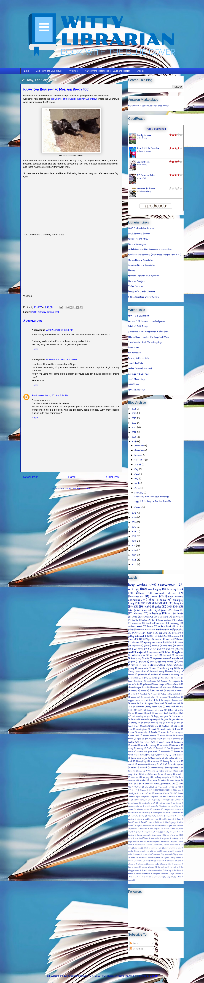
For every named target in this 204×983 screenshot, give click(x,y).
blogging (178, 603)
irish (168, 648)
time (143, 870)
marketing (166, 674)
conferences (137, 632)
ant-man (172, 796)
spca (154, 668)
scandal (130, 861)
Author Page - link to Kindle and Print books (148, 105)
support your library (137, 700)
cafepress (167, 687)
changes (150, 709)
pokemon (147, 684)
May (137, 478)
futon (166, 822)
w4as (163, 780)
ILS (173, 793)
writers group (166, 668)
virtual (138, 873)
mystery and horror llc (154, 642)
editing (140, 748)
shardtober (150, 861)
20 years (143, 790)
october (131, 851)
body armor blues (162, 741)
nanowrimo (166, 584)
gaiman (177, 748)
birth (140, 709)
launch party (155, 832)
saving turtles (176, 857)
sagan (166, 857)
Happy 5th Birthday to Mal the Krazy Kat (152, 501)
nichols (146, 848)
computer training (148, 745)
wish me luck (174, 703)
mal (57, 312)
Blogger (154, 975)
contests (136, 645)
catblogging (154, 589)
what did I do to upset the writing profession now (151, 783)
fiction (150, 626)
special (169, 861)
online (133, 767)
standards (131, 864)
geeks (158, 607)
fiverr (130, 822)
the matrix (174, 867)
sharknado (160, 861)
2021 (134, 432)
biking (179, 800)
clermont (167, 655)
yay (139, 786)
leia (180, 832)
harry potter (177, 716)
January (139, 507)
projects (141, 652)
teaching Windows (148, 867)
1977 (129, 790)
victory (145, 677)
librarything (141, 761)
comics (131, 639)
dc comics (164, 745)
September (140, 459)
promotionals (168, 854)
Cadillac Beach (143, 161)
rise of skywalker (154, 857)
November (139, 450)
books (180, 613)
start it (179, 774)
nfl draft (163, 764)
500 (150, 793)
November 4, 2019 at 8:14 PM (53, 395)
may (160, 722)
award (180, 642)
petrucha (178, 851)
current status (165, 593)
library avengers (143, 835)
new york (137, 848)
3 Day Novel (137, 648)
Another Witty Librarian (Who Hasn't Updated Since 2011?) (154, 254)
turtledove (177, 870)
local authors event (155, 623)
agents (154, 796)
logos (146, 838)
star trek (167, 645)
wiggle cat (179, 652)
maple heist (132, 841)
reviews (155, 645)
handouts (143, 828)
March (138, 488)
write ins (154, 661)
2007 (134, 564)
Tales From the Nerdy (138, 238)
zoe (170, 735)
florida (135, 620)
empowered (154, 819)
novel (130, 652)
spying (169, 774)
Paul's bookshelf (156, 128)
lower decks (155, 838)
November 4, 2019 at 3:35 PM (61, 359)
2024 (134, 418)
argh (179, 796)
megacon (176, 681)
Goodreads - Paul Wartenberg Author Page (148, 331)
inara (143, 719)
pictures (154, 725)
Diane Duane (133, 347)
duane (179, 816)
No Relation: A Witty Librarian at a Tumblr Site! (150, 249)
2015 (134, 527)
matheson (164, 841)
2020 (134, 437)
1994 (135, 790)
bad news (165, 677)
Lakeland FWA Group (137, 326)
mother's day (133, 684)
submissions (165, 620)
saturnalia (143, 668)
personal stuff (149, 697)
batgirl (172, 800)
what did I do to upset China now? (147, 703)
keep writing (137, 584)
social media (165, 729)
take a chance (133, 867)
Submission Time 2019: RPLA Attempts (151, 496)
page (133, 661)
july (145, 645)
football (159, 748)
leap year (173, 832)
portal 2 (148, 854)
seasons (139, 861)
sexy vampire (160, 684)
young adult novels (166, 786)
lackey (146, 832)
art (129, 800)
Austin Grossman (145, 151)
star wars (163, 616)
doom (140, 713)
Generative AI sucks (162, 793)
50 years (142, 793)
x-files (179, 877)
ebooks (138, 613)
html (173, 828)
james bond (136, 757)
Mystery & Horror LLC (138, 358)
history (134, 719)
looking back (149, 722)
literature (155, 761)
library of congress (171, 835)
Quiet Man (162, 636)
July (137, 469)
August (138, 464)
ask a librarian (173, 738)
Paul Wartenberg (145, 191)
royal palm (160, 610)
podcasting (175, 767)
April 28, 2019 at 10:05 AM (59, 330)
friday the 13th (156, 690)
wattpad (156, 873)
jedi (146, 757)
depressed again (160, 658)
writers (180, 645)
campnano (136, 623)
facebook (171, 819)
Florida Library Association (140, 260)
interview (154, 665)
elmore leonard (142, 819)
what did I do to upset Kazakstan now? (142, 877)
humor (180, 639)
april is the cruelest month (149, 738)
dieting (170, 709)
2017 (134, 517)
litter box (138, 838)
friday (143, 822)
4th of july (132, 793)
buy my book (175, 589)
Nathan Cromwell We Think (140, 368)
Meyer (137, 796)
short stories (157, 600)
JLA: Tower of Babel (146, 175)
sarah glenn (141, 729)
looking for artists (171, 761)
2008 (134, 559)
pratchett (166, 725)
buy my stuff (154, 648)
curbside (167, 812)
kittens (50, 312)
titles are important (155, 870)
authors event (135, 626)
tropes (131, 732)
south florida (157, 774)
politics (142, 661)
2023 (134, 422)
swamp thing (166, 864)
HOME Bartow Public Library (141, 228)
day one (141, 816)
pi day (165, 767)
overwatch (140, 851)
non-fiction (161, 629)
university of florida (147, 732)
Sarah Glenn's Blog (136, 379)
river (130, 729)
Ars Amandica (134, 352)
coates (130, 809)
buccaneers (178, 741)
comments (156, 809)
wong (162, 877)
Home (72, 476)
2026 (134, 408)
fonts (136, 822)
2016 (134, 522)
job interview (177, 719)
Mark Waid (142, 178)
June (137, 474)
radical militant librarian (170, 770)
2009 (134, 555)
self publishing (176, 629)
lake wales (169, 757)
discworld (176, 745)
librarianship (135, 596)
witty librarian (138, 655)
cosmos (178, 809)
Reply (35, 349)
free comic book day (163, 713)
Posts (134, 943)
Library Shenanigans (137, 244)
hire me (169, 639)
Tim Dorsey (143, 138)
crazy (160, 709)
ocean (154, 596)
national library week (171, 844)
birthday (42, 312)
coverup (147, 812)
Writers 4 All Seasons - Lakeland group (146, 321)
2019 (34, 312)
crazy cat (179, 655)
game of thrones (135, 751)
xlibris (162, 735)
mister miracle (140, 844)
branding (144, 803)
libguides (131, 835)
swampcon (177, 864)
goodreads (165, 751)
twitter (130, 873)
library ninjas (156, 835)
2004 (150, 790)
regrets (177, 725)
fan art (177, 677)
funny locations (135, 681)
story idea (178, 674)
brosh (153, 803)
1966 (179, 787)
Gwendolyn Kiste (135, 363)
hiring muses (133, 754)
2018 (134, 512)
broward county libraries (161, 671)
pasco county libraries (138, 725)
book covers (167, 661)
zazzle (130, 880)
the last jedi (162, 867)
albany (131, 687)
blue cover (154, 687)
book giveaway (133, 803)
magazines (165, 838)
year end (154, 655)
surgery (146, 777)
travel (177, 729)
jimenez (138, 832)
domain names (169, 816)
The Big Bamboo (144, 135)
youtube (179, 620)
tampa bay (136, 658)
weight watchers (175, 873)
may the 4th (177, 658)
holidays (154, 674)
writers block (164, 626)
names (150, 844)
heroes (177, 751)
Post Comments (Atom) (78, 488)
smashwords (175, 684)
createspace (157, 812)
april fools (141, 687)
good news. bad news (176, 825)
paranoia (155, 767)
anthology (175, 623)
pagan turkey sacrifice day (172, 693)
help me (134, 665)
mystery (169, 722)
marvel (131, 764)
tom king (168, 870)
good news (140, 610)
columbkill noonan (143, 809)
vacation (153, 780)
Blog (26, 71)
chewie (134, 745)
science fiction (148, 620)
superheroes (155, 652)
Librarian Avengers (136, 281)
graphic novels (154, 639)
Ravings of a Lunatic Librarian (141, 291)
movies (148, 629)
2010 (134, 550)
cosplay (130, 812)
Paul (34, 395)
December (139, 445)
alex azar (163, 796)
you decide (149, 786)
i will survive (177, 754)
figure (179, 819)
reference (163, 697)
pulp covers (179, 854)
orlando (154, 693)
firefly (149, 748)
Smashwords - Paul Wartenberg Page (145, 342)
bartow (131, 741)
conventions (147, 616)
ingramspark (154, 719)
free (168, 748)
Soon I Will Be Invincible (148, 148)
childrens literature (168, 806)
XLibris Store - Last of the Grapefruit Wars (148, 337)
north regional (177, 764)
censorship (154, 806)
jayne (166, 719)
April (137, 483)
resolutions (175, 697)
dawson (133, 816)
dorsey (134, 690)
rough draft (133, 774)
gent (169, 690)
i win (144, 665)
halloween (151, 681)
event (148, 713)
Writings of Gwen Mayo (138, 373)
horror (164, 681)
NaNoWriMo (133, 384)
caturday (175, 636)
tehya (167, 652)
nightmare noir (156, 848)
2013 (134, 536)
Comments (136, 948)
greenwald (133, 828)
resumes (142, 857)
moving (153, 764)
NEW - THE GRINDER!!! (138, 315)
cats (146, 806)
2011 (134, 545)
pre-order (157, 854)
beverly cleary (144, 741)
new (178, 722)
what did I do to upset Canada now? (167, 700)
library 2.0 (135, 722)
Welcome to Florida (146, 188)
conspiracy (167, 809)
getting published (136, 636)
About (140, 71)
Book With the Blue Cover (49, 71)
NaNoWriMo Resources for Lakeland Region (107, 71)
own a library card (153, 851)
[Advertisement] (169, 943)
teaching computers (162, 777)
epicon (143, 690)
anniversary (178, 616)
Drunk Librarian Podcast (139, 233)
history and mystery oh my (155, 754)
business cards (164, 803)
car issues (177, 803)
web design (175, 780)
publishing (155, 613)
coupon (138, 812)
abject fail (145, 796)
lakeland (135, 642)
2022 (134, 427)
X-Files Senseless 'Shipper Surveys (143, 296)
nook (172, 665)
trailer (143, 780)
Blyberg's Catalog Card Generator (143, 275)
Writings (73, 71)
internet (134, 693)
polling (130, 854)
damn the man (178, 812)
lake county (156, 757)
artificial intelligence (140, 800)
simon (144, 774)
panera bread (167, 851)
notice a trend (176, 848)
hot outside (165, 828)
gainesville (142, 674)
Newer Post (30, 476)
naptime (158, 844)
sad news (163, 632)
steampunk (142, 864)
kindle (164, 665)
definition (150, 816)
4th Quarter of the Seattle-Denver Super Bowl (74, 98)
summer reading (153, 864)
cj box (179, 806)
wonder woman (149, 735)
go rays (137, 825)
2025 (134, 413)
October (139, 455)
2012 (134, 541)
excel (163, 819)
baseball (164, 800)
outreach (143, 767)
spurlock (178, 861)
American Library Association (141, 265)
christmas (179, 687)
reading (133, 857)
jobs (177, 648)
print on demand (135, 770)
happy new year (161, 716)
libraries (178, 610)
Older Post (112, 476)
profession (150, 770)
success (134, 677)
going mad (152, 751)
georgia (173, 822)
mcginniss (174, 841)
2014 (134, 531)
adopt (154, 677)
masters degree (152, 841)
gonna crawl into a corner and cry (154, 825)
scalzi (153, 729)
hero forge (153, 828)
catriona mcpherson (135, 806)
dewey (159, 816)
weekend (164, 873)
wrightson (170, 877)
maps (142, 841)
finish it (150, 632)
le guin (164, 832)
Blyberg (131, 270)
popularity (138, 854)
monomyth (142, 764)
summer (134, 777)
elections (131, 819)
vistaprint (146, 873)
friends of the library (154, 822)
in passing (179, 690)
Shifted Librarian (135, 286)
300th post (177, 790)
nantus (144, 693)
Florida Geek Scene (136, 389)
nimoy (166, 848)
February (139, 492)
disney (130, 748)
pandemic (135, 697)
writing (133, 589)
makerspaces (176, 838)
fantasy (180, 661)
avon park (153, 800)
